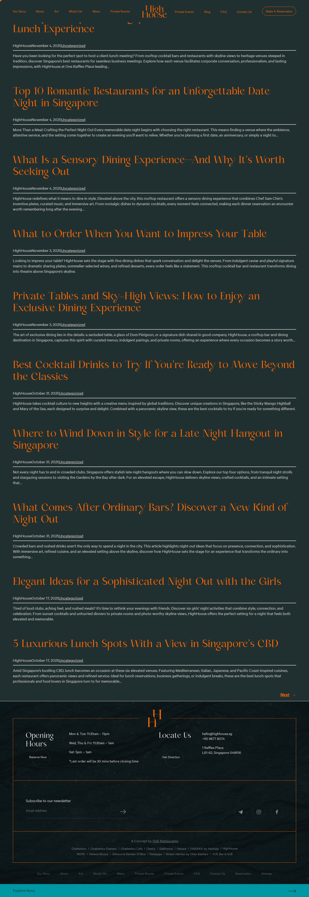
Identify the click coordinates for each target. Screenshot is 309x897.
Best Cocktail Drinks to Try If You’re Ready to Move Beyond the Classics (154, 370)
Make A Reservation (279, 11)
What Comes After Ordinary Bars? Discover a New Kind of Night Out (150, 513)
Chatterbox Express (104, 848)
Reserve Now (38, 757)
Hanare (181, 848)
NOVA (81, 854)
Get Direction (171, 757)
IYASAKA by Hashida (204, 848)
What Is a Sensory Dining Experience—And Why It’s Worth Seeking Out (149, 165)
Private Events (184, 11)
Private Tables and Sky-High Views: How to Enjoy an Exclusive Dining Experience (136, 302)
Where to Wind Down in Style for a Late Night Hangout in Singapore (148, 439)
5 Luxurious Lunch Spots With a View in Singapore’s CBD (145, 644)
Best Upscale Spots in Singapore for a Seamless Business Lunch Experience (142, 23)
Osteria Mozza (98, 854)
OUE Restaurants (165, 840)
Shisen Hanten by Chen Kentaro (187, 854)
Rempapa (156, 854)
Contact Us (244, 11)
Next (288, 695)
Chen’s (151, 848)
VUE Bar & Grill (222, 854)
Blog (207, 11)
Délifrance (166, 848)
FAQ (224, 11)
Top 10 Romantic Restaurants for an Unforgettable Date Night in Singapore (141, 97)
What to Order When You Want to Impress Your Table (140, 234)
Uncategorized (73, 45)
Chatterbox (79, 848)
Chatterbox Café (131, 848)
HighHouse (230, 848)
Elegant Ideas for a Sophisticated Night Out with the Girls (147, 581)
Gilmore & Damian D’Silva (128, 854)
